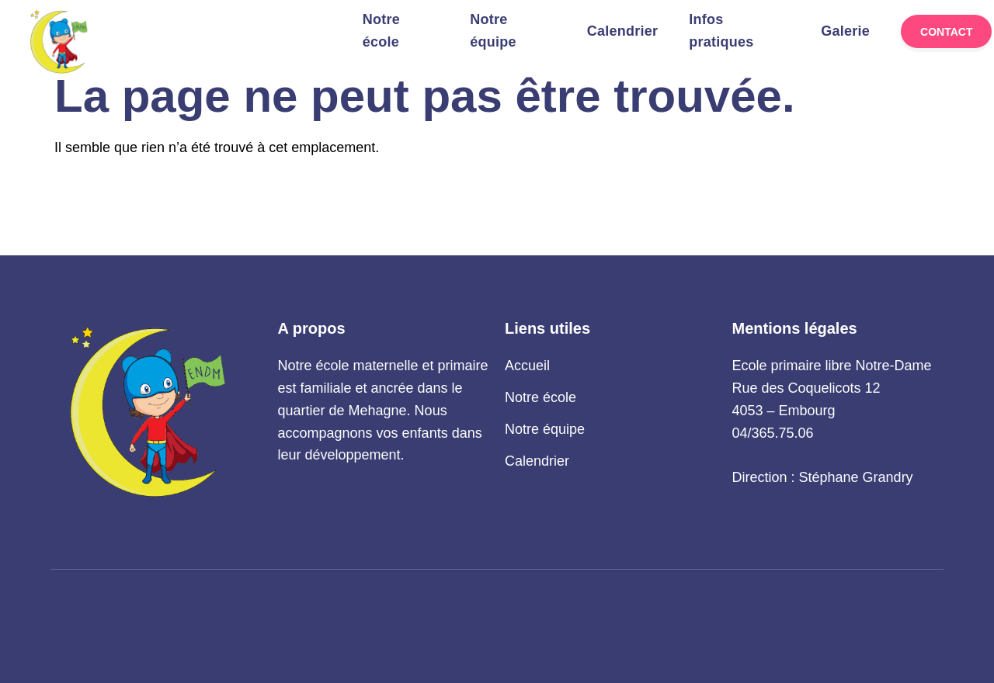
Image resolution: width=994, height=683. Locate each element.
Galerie (845, 31)
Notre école (381, 31)
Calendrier (623, 31)
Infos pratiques (721, 31)
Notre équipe (493, 31)
